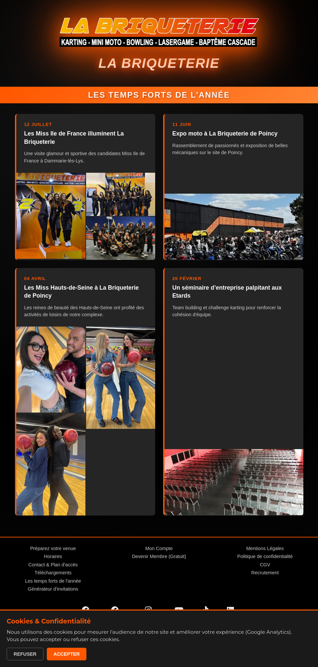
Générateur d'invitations (53, 589)
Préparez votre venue (53, 548)
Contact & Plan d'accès (52, 564)
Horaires (53, 556)
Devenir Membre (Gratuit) (159, 556)
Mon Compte (158, 548)
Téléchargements (53, 572)
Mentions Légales (265, 548)
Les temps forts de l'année (53, 581)
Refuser (25, 654)
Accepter (66, 654)
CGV (265, 564)
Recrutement (264, 572)
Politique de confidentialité (265, 556)
